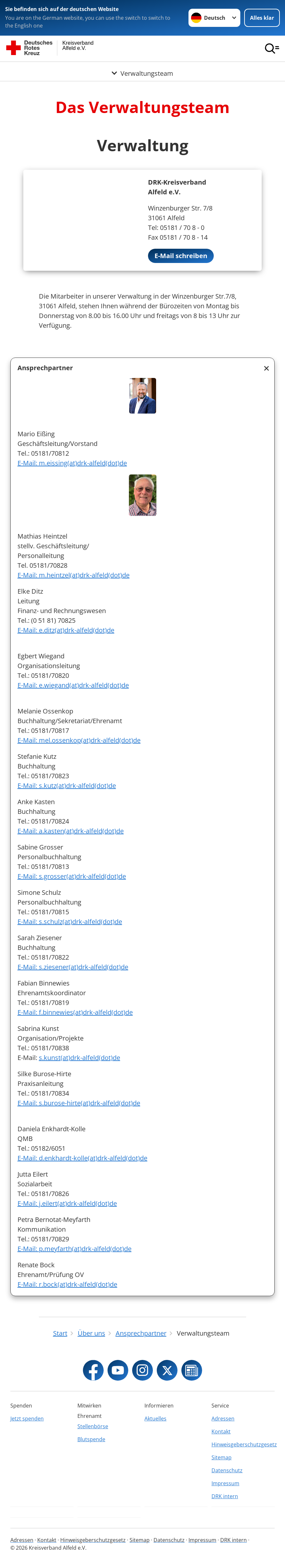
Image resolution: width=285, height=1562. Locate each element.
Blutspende (91, 1439)
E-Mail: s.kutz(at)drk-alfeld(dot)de (66, 785)
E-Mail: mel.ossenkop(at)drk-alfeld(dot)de (79, 740)
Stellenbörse (92, 1426)
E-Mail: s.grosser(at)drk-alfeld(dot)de (71, 876)
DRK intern (224, 1496)
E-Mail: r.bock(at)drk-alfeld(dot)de (67, 1284)
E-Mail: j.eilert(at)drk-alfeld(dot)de (67, 1203)
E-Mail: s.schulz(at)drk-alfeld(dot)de (69, 921)
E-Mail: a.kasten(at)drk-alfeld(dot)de (70, 831)
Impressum (225, 1483)
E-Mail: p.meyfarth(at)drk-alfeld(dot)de (74, 1248)
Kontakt (221, 1431)
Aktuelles (155, 1418)
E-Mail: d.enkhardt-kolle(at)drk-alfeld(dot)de (82, 1158)
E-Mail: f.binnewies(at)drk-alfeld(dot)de (75, 1012)
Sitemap (221, 1457)
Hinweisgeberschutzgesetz (243, 1444)
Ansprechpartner (45, 367)
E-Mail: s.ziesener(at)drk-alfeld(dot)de (72, 967)
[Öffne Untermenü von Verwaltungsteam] (142, 69)
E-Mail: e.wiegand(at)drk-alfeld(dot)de (73, 685)
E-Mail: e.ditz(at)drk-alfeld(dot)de (65, 630)
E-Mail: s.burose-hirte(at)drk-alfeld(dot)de (78, 1103)
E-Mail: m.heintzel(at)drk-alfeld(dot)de (73, 575)
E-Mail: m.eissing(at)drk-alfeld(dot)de (72, 463)
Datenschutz (227, 1470)
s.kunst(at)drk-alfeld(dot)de (79, 1057)
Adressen (222, 1418)
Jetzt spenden (27, 1418)
